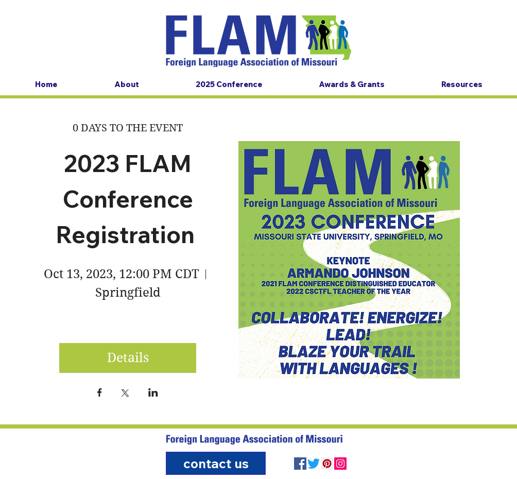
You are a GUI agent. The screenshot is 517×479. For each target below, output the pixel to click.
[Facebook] (300, 463)
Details (128, 357)
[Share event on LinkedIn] (153, 393)
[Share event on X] (125, 394)
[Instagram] (340, 463)
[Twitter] (313, 463)
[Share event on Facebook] (99, 393)
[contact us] (216, 463)
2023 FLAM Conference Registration (128, 198)
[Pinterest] (327, 463)
